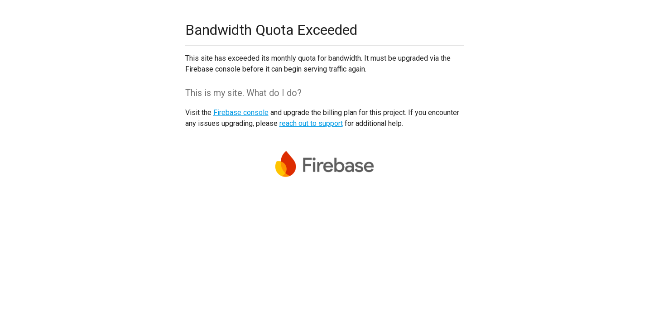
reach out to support (311, 123)
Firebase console (241, 112)
